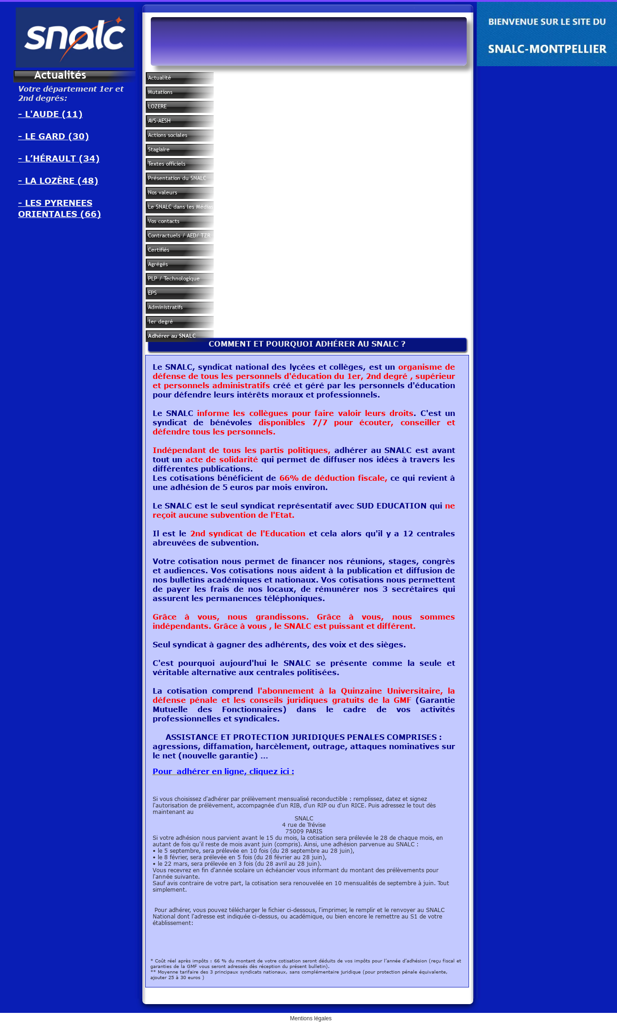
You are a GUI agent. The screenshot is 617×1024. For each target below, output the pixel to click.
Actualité (159, 78)
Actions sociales (167, 135)
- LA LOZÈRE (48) (58, 180)
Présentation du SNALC (177, 178)
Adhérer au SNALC (172, 336)
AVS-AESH (159, 121)
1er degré (160, 321)
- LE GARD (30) (53, 136)
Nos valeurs (162, 192)
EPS (152, 293)
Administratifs (165, 307)
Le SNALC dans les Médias (180, 207)
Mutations (160, 92)
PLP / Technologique (174, 278)
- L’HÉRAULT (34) (59, 158)
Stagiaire (159, 149)
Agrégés (158, 264)
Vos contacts (163, 221)
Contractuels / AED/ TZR (179, 235)
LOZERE (157, 106)
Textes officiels (166, 164)
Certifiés (158, 250)
